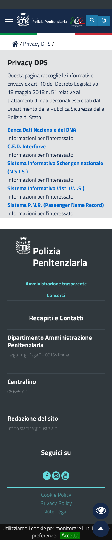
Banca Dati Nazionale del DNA (41, 130)
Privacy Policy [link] (56, 503)
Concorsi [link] (56, 295)
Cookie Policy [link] (56, 495)
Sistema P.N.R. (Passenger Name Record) (55, 205)
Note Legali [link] (56, 511)
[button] (104, 21)
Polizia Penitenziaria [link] (49, 21)
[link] (9, 20)
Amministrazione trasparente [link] (56, 283)
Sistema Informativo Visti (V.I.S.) (46, 188)
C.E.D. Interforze (26, 146)
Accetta (70, 535)
